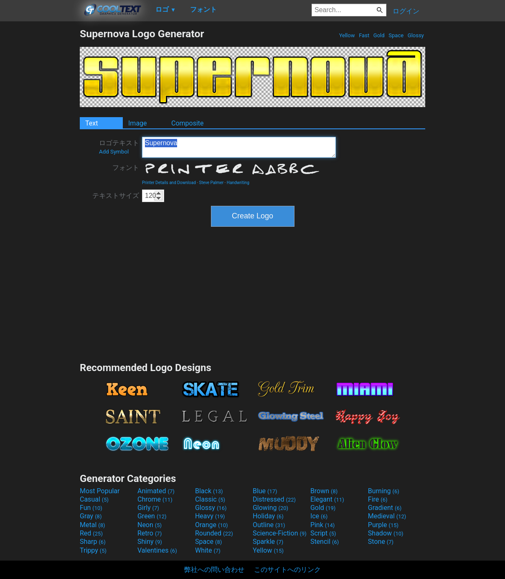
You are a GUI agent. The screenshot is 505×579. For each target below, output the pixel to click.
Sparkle (268, 542)
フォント (125, 168)
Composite (187, 123)
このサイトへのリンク (287, 570)
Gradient (384, 508)
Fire (378, 499)
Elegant (327, 499)
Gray (91, 516)
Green (152, 516)
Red (91, 533)
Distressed (274, 499)
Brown (324, 491)
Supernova (239, 147)
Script (323, 533)
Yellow (347, 35)
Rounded (214, 533)
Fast (364, 35)
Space (396, 35)
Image (137, 123)
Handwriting (238, 182)
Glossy (415, 35)
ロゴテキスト (119, 147)
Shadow (385, 533)
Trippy (93, 550)
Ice (318, 516)
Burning (383, 491)
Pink (322, 525)
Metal (92, 525)
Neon (149, 525)
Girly (148, 508)
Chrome (155, 499)
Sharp (93, 542)
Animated (156, 491)
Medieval (387, 516)
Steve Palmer (211, 182)
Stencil (324, 542)
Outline (269, 525)
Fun (91, 508)
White (208, 550)
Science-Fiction (280, 533)
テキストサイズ (115, 196)
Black (209, 491)
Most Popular (100, 491)
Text (91, 123)
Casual (94, 499)
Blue (265, 491)
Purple (383, 525)
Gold (379, 35)
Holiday (268, 516)
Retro (149, 533)
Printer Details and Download (169, 182)
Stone (380, 542)
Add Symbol (114, 152)
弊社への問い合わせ (214, 570)
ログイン (406, 11)
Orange (211, 525)
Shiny (149, 542)
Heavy (210, 516)
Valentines (157, 550)
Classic (210, 499)
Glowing (270, 508)
